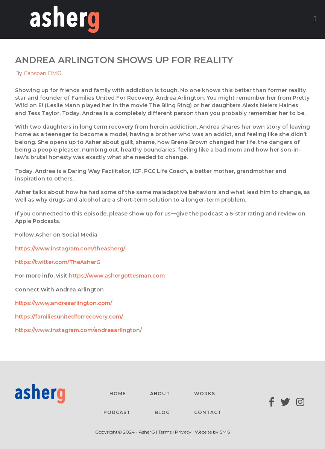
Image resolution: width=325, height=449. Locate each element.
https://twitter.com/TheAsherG (57, 262)
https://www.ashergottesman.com (117, 275)
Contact (208, 412)
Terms (165, 432)
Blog (162, 412)
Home (117, 393)
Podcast (117, 412)
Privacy (183, 432)
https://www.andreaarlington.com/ (63, 303)
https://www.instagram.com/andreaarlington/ (78, 330)
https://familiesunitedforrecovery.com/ (69, 316)
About (160, 393)
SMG (225, 432)
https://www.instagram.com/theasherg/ (70, 248)
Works (204, 393)
